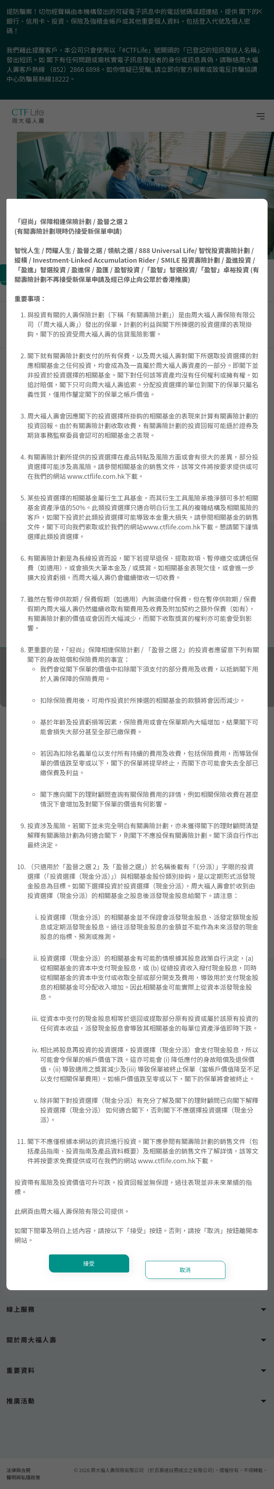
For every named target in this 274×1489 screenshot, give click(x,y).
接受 (89, 1263)
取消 (185, 1270)
